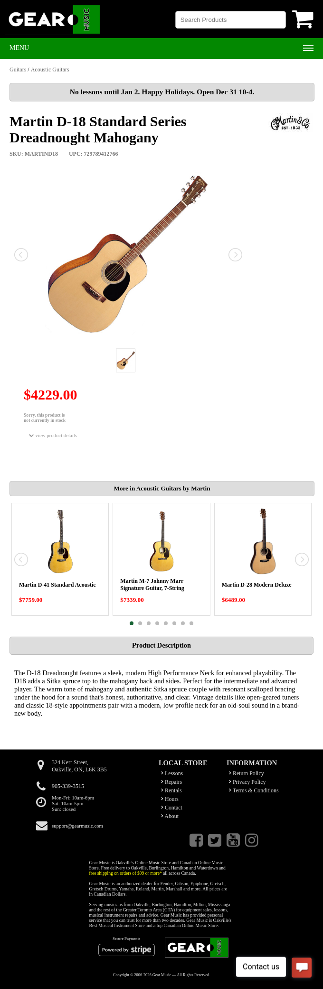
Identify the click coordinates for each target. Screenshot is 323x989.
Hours (170, 799)
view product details (53, 435)
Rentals (171, 790)
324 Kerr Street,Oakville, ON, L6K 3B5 (79, 766)
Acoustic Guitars (50, 69)
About (170, 816)
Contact (171, 807)
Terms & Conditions (254, 790)
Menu (19, 47)
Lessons (172, 773)
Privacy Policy (247, 782)
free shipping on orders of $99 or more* (125, 873)
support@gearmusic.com (77, 826)
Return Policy (246, 773)
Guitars (18, 69)
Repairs (171, 782)
